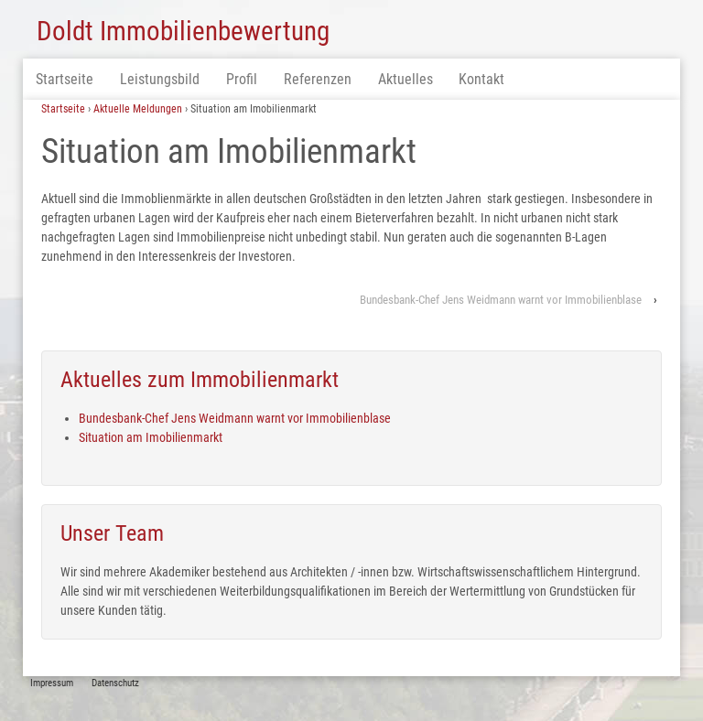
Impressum (51, 683)
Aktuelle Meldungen (137, 108)
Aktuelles (405, 79)
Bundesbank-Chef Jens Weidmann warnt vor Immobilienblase (501, 300)
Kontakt (481, 79)
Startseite (64, 79)
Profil (241, 79)
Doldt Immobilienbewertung (183, 31)
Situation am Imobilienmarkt (150, 437)
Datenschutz (115, 683)
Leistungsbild (160, 79)
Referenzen (318, 79)
